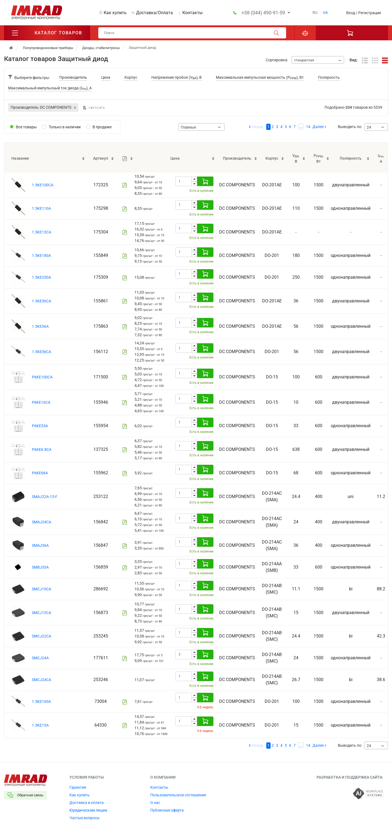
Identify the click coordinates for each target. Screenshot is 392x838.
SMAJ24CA (41, 522)
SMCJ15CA (41, 613)
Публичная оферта (167, 810)
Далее (318, 127)
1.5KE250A (41, 277)
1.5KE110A (41, 208)
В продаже (102, 127)
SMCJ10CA (41, 589)
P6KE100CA (42, 377)
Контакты (192, 12)
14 (308, 127)
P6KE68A (40, 473)
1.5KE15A (40, 725)
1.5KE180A (41, 255)
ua (325, 12)
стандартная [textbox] (304, 60)
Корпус (130, 77)
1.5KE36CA (41, 301)
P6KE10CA (41, 402)
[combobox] (318, 60)
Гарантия (77, 787)
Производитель (73, 77)
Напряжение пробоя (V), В (176, 77)
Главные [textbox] (188, 127)
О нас (155, 802)
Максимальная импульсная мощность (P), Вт (260, 77)
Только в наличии (65, 127)
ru (315, 12)
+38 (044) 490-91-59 (263, 13)
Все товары (26, 127)
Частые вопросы (84, 818)
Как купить (115, 12)
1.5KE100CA (42, 185)
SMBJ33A (40, 567)
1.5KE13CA (41, 232)
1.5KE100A (41, 701)
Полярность (329, 77)
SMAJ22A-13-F (44, 496)
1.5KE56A (40, 326)
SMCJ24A (40, 658)
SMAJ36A (40, 545)
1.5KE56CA (41, 352)
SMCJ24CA (41, 680)
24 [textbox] (369, 127)
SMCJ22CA (41, 636)
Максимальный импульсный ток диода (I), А (50, 88)
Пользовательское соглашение (178, 795)
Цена (105, 77)
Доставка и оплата (86, 802)
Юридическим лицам (88, 810)
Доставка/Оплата (154, 12)
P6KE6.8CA (41, 449)
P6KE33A (40, 426)
